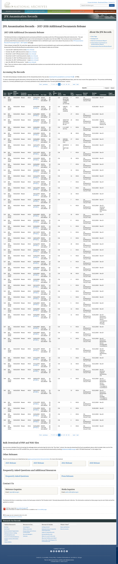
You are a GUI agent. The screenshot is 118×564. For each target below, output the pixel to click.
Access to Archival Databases (11, 537)
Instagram (56, 551)
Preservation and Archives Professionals (29, 531)
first (40, 84)
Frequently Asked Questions (17, 476)
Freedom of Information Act (63, 557)
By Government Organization (11, 531)
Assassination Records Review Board (101, 46)
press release (30, 49)
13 (64, 84)
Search (112, 5)
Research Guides (47, 524)
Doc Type (43, 95)
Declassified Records (47, 534)
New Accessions (64, 529)
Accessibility (45, 557)
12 (61, 84)
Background (94, 38)
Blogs (64, 551)
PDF (35, 99)
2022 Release (67, 463)
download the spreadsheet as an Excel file (61, 77)
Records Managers (27, 534)
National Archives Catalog (10, 533)
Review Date (94, 93)
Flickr (67, 551)
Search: (84, 88)
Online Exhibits (8, 542)
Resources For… (28, 524)
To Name (55, 93)
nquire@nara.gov (14, 492)
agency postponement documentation (39, 459)
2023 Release (39, 463)
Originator (79, 95)
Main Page (94, 36)
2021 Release (95, 463)
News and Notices (64, 527)
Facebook (51, 551)
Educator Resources (59, 11)
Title (64, 95)
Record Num (10, 93)
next (74, 84)
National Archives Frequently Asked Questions (49, 529)
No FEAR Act (74, 557)
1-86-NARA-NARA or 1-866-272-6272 (59, 561)
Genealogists (26, 527)
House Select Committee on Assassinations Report (99, 43)
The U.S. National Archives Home (25, 5)
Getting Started (45, 527)
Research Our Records (13, 11)
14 (66, 84)
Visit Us (82, 11)
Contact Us (111, 2)
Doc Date (36, 95)
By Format (6, 529)
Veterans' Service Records (36, 11)
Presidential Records (9, 535)
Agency (30, 95)
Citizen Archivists (92, 2)
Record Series (85, 93)
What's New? (64, 524)
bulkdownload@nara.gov (69, 449)
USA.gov (80, 557)
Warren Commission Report (99, 40)
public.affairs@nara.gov (71, 492)
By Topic (6, 527)
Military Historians (27, 529)
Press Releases (67, 476)
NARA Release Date (15, 93)
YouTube (62, 551)
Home (5, 20)
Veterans (25, 536)
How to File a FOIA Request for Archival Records (49, 540)
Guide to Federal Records (48, 532)
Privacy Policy (52, 557)
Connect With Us (59, 549)
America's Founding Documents (105, 11)
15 (68, 84)
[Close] (116, 549)
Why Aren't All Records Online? (49, 538)
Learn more (103, 561)
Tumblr (59, 551)
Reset (112, 88)
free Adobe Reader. (22, 508)
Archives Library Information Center (11, 539)
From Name (59, 93)
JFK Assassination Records (27, 20)
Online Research (9, 524)
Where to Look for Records (48, 536)
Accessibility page (42, 509)
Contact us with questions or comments (12, 516)
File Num (50, 93)
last (77, 84)
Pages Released (111, 93)
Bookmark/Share (103, 2)
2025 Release (10, 463)
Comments (103, 95)
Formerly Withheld (23, 93)
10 (57, 84)
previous (45, 84)
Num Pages (72, 93)
